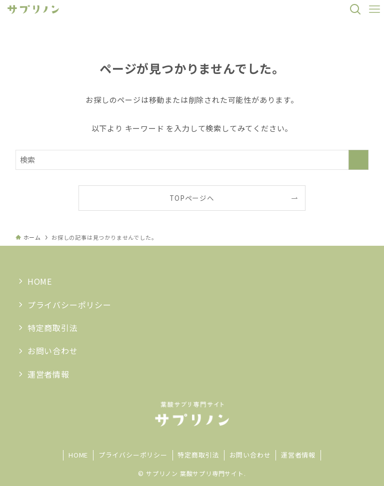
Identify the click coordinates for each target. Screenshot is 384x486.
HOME (40, 281)
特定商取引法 (53, 328)
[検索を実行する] (358, 160)
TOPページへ (192, 198)
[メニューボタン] (374, 9)
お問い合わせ (53, 351)
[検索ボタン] (355, 9)
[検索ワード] (192, 160)
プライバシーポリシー (70, 305)
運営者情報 (49, 374)
